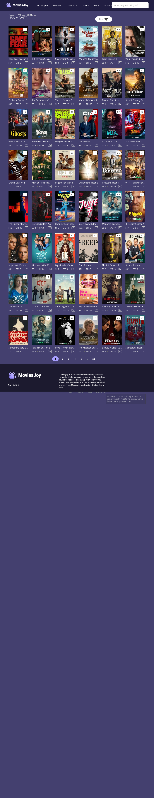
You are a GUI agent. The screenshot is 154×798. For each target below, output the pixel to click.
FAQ (90, 392)
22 (93, 358)
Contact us (101, 392)
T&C (71, 392)
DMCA (80, 392)
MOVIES (57, 5)
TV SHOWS (71, 5)
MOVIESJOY (42, 5)
